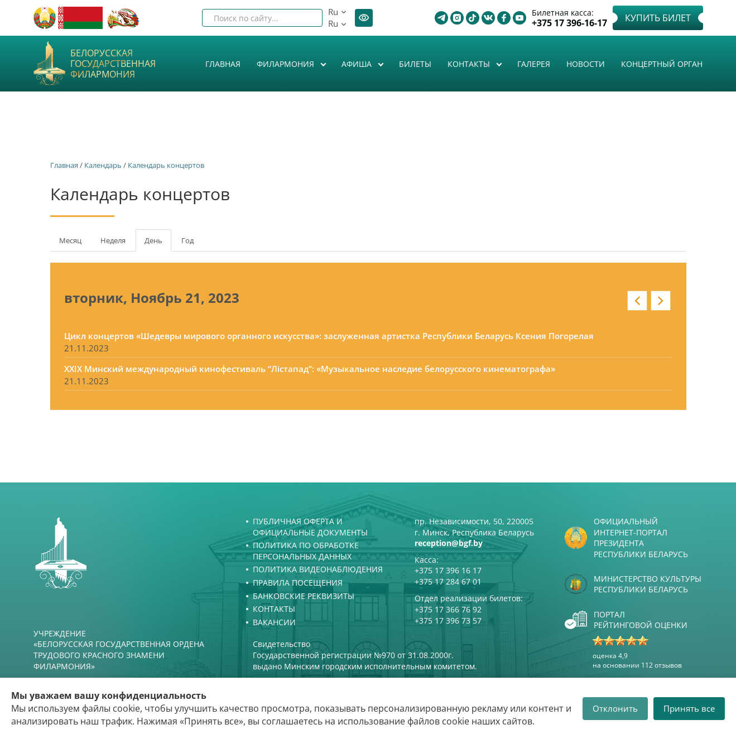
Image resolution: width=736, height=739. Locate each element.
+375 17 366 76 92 (448, 609)
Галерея (533, 64)
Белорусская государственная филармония (113, 64)
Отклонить (615, 708)
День (158, 243)
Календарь (103, 165)
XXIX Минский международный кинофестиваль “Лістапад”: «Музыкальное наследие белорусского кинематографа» (309, 368)
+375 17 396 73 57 (448, 620)
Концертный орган (662, 64)
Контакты (470, 64)
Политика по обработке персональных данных (306, 551)
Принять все (689, 708)
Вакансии (274, 622)
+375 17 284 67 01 (448, 581)
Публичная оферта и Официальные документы (310, 527)
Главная (222, 64)
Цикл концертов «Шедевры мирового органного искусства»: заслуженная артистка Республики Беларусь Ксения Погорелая (329, 335)
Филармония (286, 64)
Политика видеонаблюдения (318, 569)
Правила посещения (298, 582)
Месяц (70, 240)
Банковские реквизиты (303, 596)
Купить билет (658, 18)
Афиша (357, 64)
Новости (585, 64)
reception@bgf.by (449, 543)
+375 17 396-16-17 (569, 23)
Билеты (415, 64)
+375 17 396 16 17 (448, 570)
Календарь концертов (166, 165)
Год (187, 240)
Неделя (113, 240)
